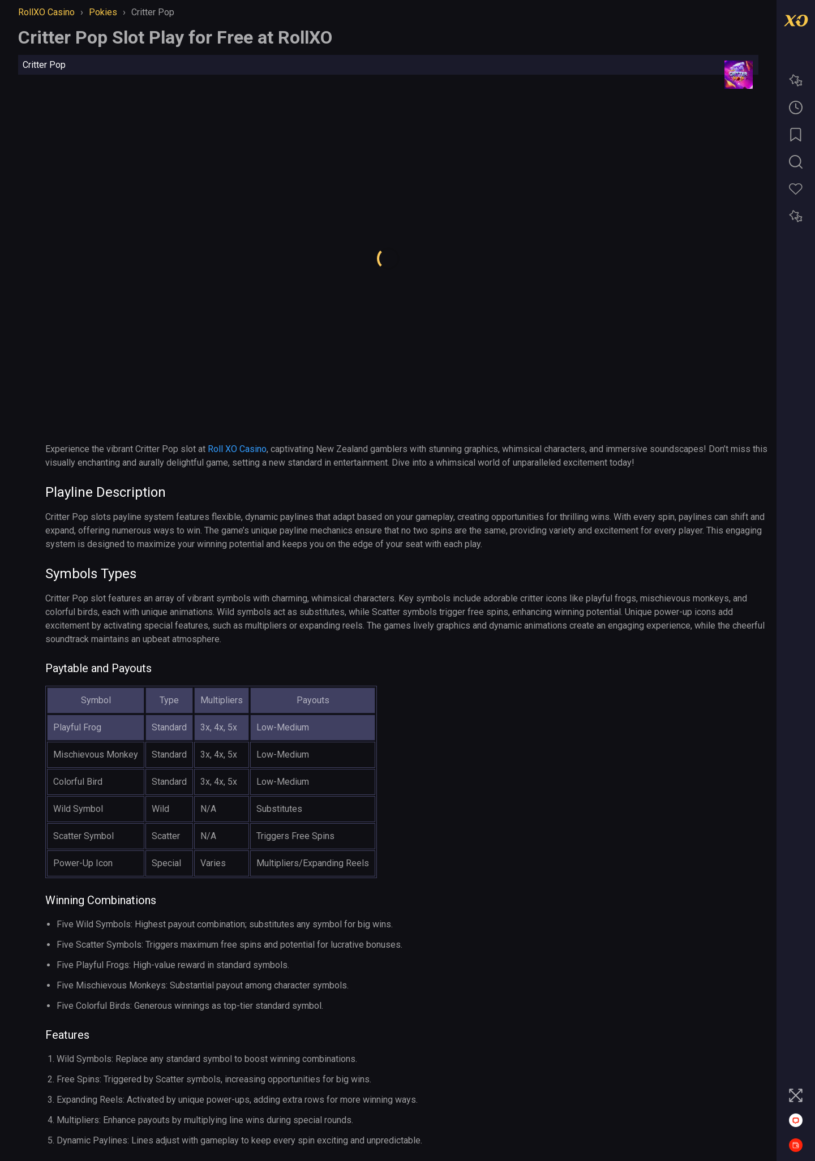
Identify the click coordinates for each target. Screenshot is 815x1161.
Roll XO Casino (237, 449)
